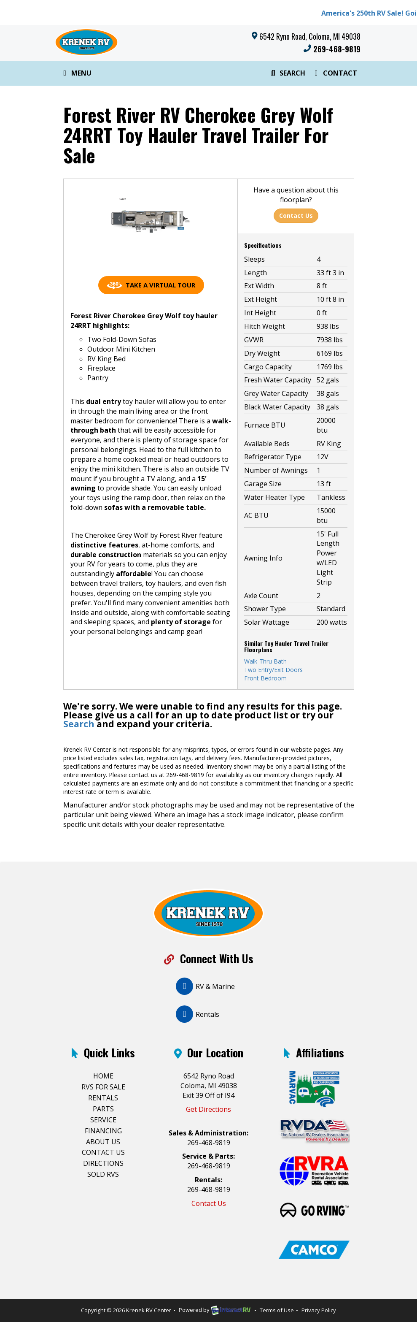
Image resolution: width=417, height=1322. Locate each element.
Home (103, 1076)
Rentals (103, 1098)
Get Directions (208, 1109)
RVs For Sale (103, 1087)
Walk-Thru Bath (265, 661)
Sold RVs (103, 1174)
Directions (103, 1163)
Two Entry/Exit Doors (273, 670)
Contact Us (296, 215)
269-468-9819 (332, 48)
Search (287, 74)
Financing (103, 1130)
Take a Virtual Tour (151, 285)
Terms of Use (277, 1310)
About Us (103, 1141)
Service (103, 1119)
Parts (103, 1108)
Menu (77, 74)
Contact (334, 74)
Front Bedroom (265, 678)
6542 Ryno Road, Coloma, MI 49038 (310, 36)
